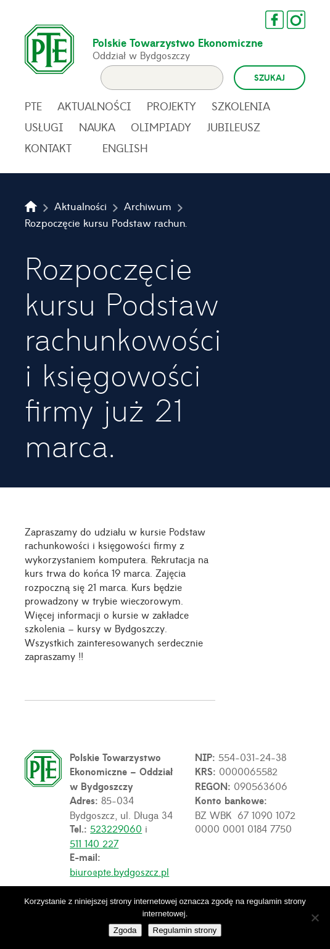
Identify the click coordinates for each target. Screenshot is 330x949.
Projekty (171, 106)
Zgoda (125, 930)
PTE (33, 106)
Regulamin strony (185, 930)
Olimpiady (161, 127)
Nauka (97, 127)
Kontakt (48, 148)
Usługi (44, 127)
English (125, 148)
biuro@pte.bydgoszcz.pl (119, 871)
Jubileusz (233, 127)
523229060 (116, 828)
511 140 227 (94, 843)
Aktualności (94, 106)
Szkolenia (241, 106)
